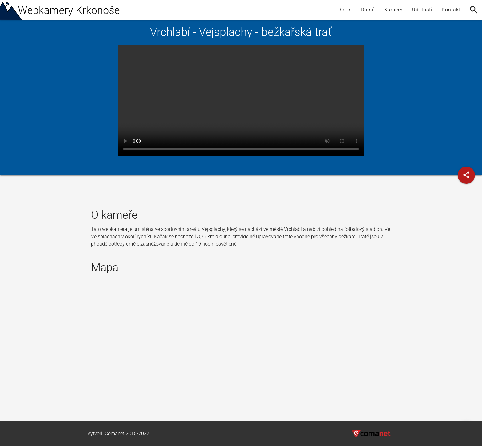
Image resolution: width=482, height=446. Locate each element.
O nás (345, 10)
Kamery (393, 10)
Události (422, 10)
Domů (368, 10)
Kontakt (451, 10)
